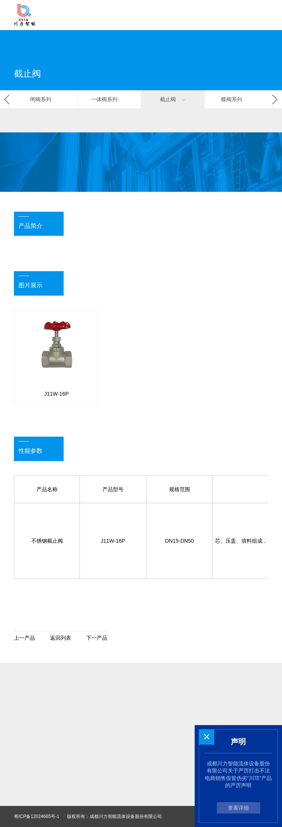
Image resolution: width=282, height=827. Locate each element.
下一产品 (96, 638)
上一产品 (24, 638)
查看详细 (238, 808)
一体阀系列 (109, 99)
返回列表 (60, 638)
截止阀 (173, 99)
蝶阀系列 (236, 99)
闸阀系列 (45, 99)
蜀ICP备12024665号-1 (36, 816)
